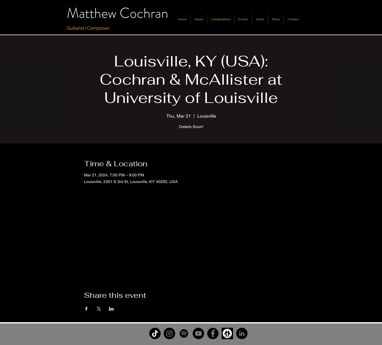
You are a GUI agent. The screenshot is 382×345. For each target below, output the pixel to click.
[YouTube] (198, 333)
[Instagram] (169, 333)
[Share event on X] (98, 309)
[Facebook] (213, 333)
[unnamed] (227, 333)
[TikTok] (155, 333)
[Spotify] (184, 333)
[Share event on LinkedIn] (111, 309)
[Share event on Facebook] (86, 309)
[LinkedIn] (241, 333)
